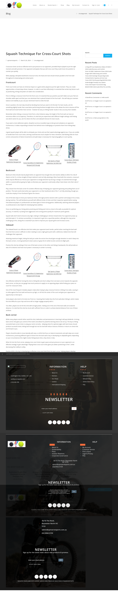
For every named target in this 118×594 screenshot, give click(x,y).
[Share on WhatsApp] (77, 458)
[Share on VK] (59, 458)
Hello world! (105, 97)
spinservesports (12, 60)
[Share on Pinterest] (46, 458)
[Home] (76, 13)
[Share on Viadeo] (73, 458)
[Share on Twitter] (32, 458)
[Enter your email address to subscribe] (46, 560)
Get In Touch (100, 489)
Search (87, 52)
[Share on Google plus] (41, 458)
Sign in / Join (96, 5)
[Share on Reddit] (64, 458)
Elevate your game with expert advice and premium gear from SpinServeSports (46, 581)
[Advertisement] (59, 32)
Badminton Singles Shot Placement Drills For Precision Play (17, 474)
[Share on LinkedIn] (50, 458)
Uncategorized (38, 60)
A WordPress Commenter (92, 97)
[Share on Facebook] (37, 458)
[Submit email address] (60, 560)
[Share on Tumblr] (68, 458)
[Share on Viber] (55, 458)
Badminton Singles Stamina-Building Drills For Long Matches (67, 474)
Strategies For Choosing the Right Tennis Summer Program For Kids (43, 474)
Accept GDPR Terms (34, 564)
